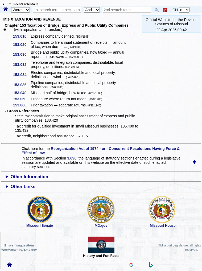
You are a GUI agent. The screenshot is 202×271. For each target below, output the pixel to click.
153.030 (21, 54)
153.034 (21, 75)
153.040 (21, 93)
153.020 (21, 44)
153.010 (21, 36)
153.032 (21, 64)
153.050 (21, 99)
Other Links (23, 186)
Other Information (29, 176)
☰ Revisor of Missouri (22, 4)
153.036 (21, 85)
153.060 (21, 105)
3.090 (71, 158)
